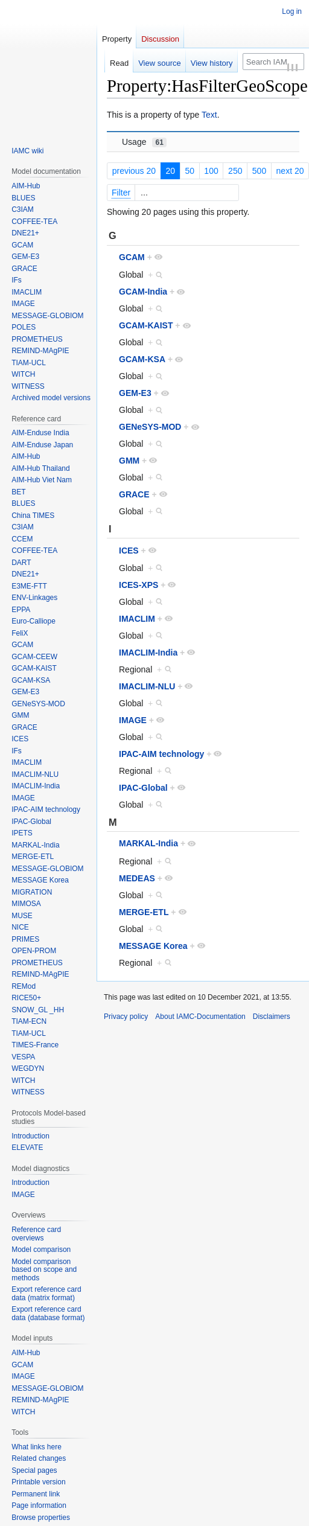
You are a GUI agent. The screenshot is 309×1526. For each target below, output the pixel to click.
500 (259, 172)
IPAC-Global (143, 789)
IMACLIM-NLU (147, 687)
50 (189, 172)
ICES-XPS (138, 586)
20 (170, 172)
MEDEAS (137, 879)
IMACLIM (137, 620)
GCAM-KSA (142, 361)
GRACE (134, 496)
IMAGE (133, 721)
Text (209, 116)
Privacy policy (126, 1018)
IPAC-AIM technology (161, 755)
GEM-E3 (135, 395)
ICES (129, 552)
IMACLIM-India (148, 654)
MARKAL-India (148, 845)
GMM (129, 462)
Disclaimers (271, 1018)
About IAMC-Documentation (200, 1018)
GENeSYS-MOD (150, 428)
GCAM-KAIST (146, 327)
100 (211, 172)
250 (235, 172)
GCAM (132, 258)
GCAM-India (143, 293)
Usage (144, 143)
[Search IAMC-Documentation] (273, 61)
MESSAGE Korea (153, 947)
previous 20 (134, 172)
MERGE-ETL (143, 913)
